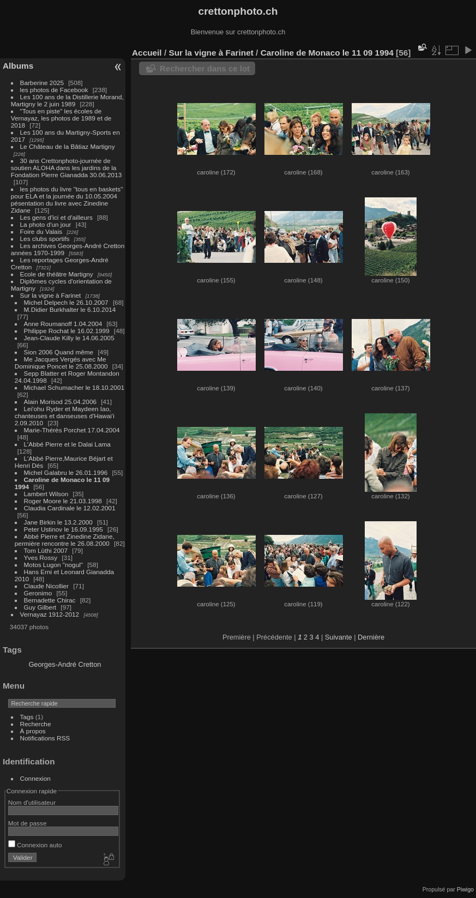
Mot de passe (27, 823)
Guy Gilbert (40, 607)
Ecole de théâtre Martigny (56, 274)
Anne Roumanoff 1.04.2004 (63, 323)
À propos (33, 730)
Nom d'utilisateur (32, 802)
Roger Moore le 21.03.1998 (63, 500)
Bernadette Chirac (50, 600)
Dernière (371, 637)
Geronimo (38, 592)
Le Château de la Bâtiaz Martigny (67, 146)
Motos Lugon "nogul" (53, 564)
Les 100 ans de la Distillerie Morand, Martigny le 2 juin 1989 (67, 100)
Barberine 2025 (42, 82)
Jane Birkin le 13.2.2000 (58, 522)
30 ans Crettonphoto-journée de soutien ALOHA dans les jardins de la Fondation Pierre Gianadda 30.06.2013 (66, 167)
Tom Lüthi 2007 (46, 550)
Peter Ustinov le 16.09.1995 (63, 529)
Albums (18, 65)
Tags (27, 716)
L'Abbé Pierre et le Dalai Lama (67, 444)
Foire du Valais (41, 231)
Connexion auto (35, 844)
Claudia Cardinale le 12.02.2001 (70, 507)
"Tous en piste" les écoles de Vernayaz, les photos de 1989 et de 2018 (61, 118)
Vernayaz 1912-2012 (50, 614)
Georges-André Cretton (64, 664)
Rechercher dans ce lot (205, 68)
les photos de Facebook (54, 89)
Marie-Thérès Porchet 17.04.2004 (72, 429)
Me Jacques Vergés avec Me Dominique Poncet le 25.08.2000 (61, 362)
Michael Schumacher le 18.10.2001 (74, 387)
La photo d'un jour (45, 224)
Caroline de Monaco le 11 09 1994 (327, 52)
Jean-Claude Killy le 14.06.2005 (69, 337)
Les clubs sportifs (45, 238)
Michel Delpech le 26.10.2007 (66, 302)
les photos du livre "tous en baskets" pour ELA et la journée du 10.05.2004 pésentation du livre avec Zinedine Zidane (67, 199)
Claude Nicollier (46, 585)
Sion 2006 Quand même (59, 351)
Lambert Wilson (46, 493)
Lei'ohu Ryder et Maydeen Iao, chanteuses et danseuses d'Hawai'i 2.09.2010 (65, 415)
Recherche (35, 723)
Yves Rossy (40, 557)
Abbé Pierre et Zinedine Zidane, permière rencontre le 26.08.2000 (65, 540)
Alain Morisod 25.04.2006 (60, 401)
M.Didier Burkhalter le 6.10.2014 (70, 309)
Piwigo (465, 889)
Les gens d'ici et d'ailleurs (56, 217)
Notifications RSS (45, 738)
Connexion (35, 778)
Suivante (338, 637)
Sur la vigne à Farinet (50, 295)
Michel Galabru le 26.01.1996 (66, 472)
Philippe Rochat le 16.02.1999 (67, 330)
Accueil (147, 52)
